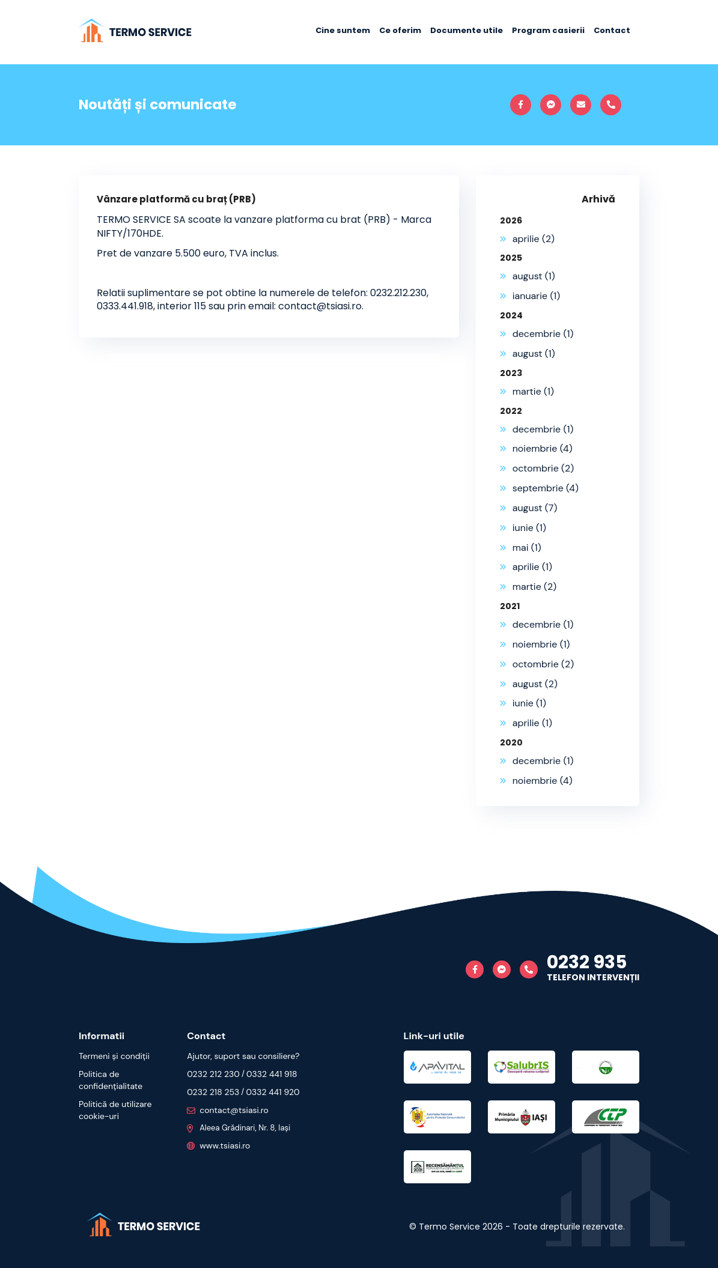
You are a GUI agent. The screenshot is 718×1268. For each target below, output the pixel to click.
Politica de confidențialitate (110, 1080)
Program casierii (548, 30)
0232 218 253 (213, 1092)
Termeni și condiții (114, 1056)
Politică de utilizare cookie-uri (115, 1110)
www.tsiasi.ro (218, 1145)
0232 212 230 (213, 1074)
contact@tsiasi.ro (228, 1110)
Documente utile (466, 30)
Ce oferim (400, 30)
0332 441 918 (271, 1074)
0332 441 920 (272, 1092)
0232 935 (587, 962)
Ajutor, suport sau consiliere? (243, 1056)
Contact (612, 30)
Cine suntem (342, 30)
